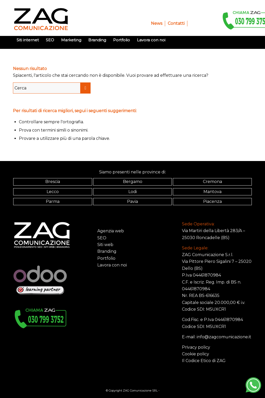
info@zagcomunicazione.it (224, 336)
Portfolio (106, 258)
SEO (101, 237)
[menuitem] (156, 23)
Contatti (176, 23)
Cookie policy (195, 353)
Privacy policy (196, 347)
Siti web (105, 244)
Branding (106, 251)
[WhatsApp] (253, 385)
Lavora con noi (112, 265)
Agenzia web (110, 230)
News (156, 23)
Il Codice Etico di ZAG (204, 360)
